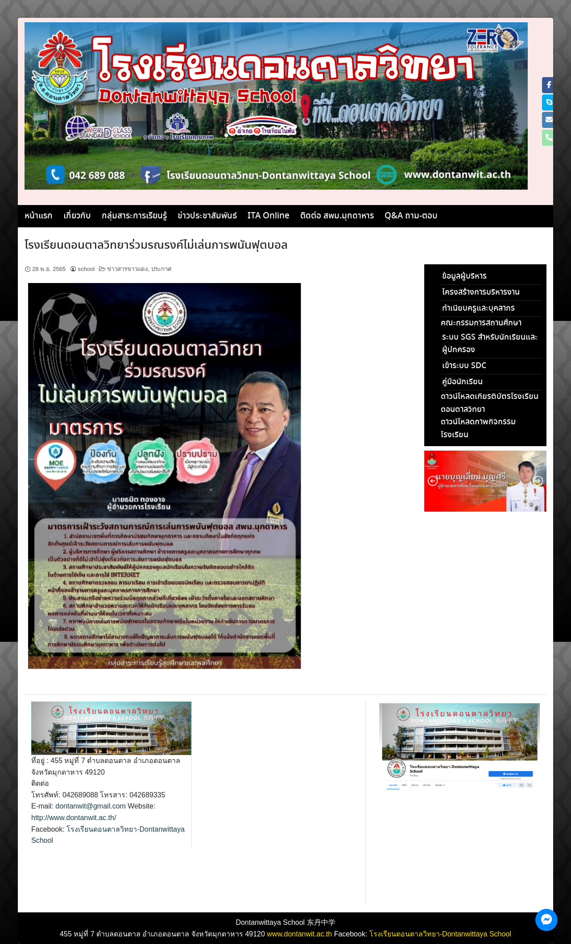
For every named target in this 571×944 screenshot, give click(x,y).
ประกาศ (161, 269)
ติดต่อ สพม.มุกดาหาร (337, 216)
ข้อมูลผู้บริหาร (464, 276)
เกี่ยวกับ (77, 216)
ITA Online (269, 216)
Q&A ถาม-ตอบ (411, 216)
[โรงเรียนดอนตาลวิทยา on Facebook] (549, 85)
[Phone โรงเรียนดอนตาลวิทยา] (549, 138)
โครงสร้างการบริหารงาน (481, 292)
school (86, 269)
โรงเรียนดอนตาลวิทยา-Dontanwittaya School (440, 934)
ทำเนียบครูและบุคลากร (478, 308)
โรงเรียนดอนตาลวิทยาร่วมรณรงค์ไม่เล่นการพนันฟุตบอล (156, 245)
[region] (485, 481)
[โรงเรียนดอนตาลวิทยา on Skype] (549, 102)
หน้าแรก (39, 216)
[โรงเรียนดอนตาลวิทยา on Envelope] (549, 120)
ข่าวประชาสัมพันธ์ (207, 216)
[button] (432, 481)
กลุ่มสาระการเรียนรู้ (134, 216)
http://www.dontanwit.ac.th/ (73, 817)
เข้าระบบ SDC (464, 366)
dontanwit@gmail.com (90, 806)
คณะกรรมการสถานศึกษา (481, 323)
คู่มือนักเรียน (462, 382)
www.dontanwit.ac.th (299, 934)
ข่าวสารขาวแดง (127, 269)
